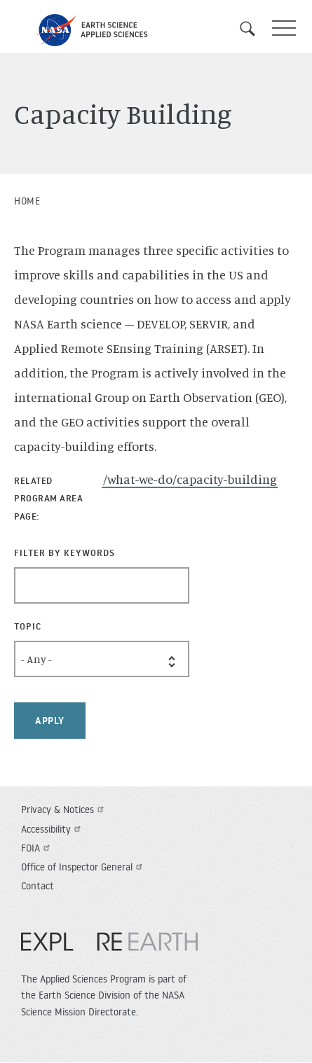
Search (252, 29)
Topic (27, 626)
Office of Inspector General (83, 867)
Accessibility (52, 829)
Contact (37, 886)
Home (27, 201)
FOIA (37, 848)
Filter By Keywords (64, 552)
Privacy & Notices (64, 809)
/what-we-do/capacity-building (190, 479)
